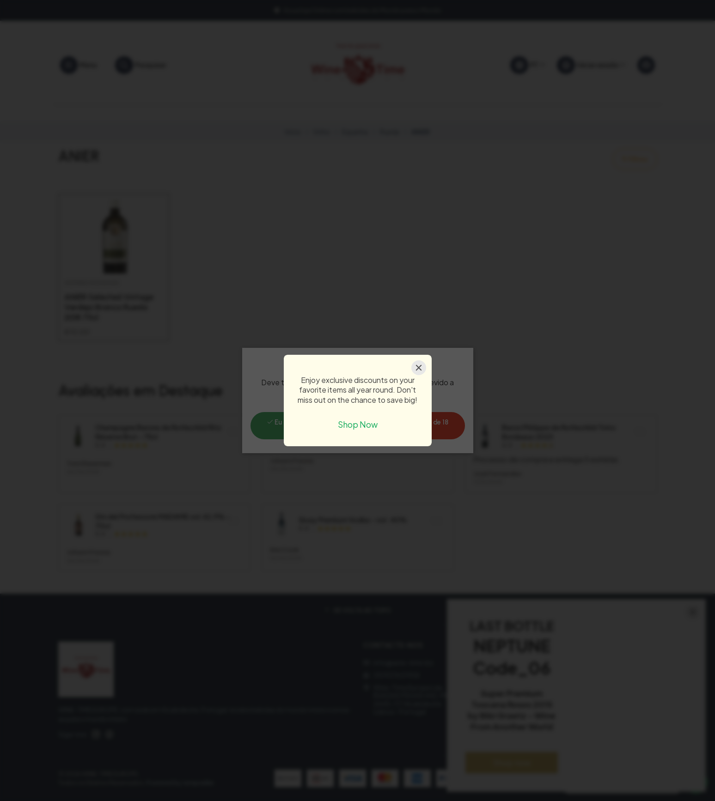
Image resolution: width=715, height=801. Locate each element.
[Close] (418, 367)
